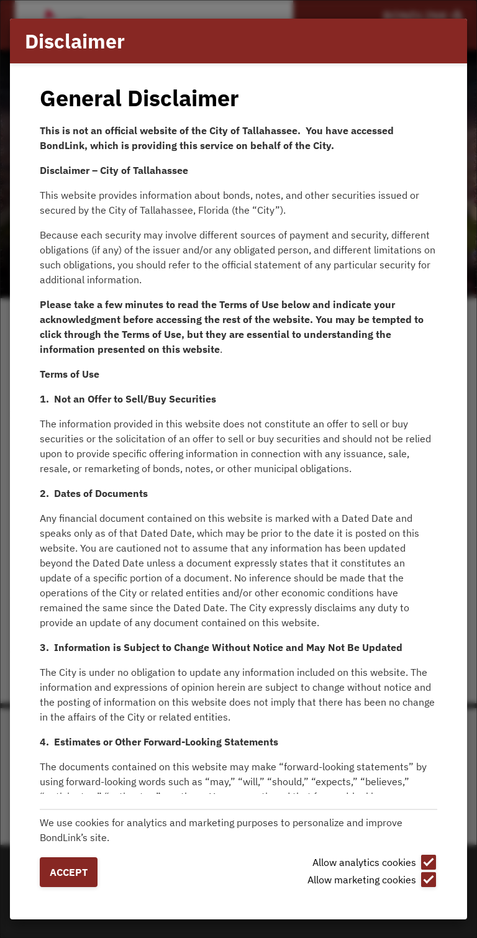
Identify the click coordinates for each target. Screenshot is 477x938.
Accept (69, 872)
